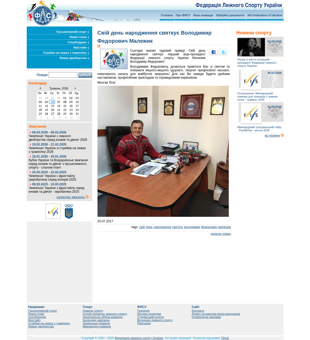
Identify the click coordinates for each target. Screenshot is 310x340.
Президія (143, 310)
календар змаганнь (71, 197)
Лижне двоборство (74, 58)
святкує (177, 227)
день (149, 227)
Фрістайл (81, 47)
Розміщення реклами (206, 317)
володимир (192, 227)
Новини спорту (93, 310)
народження (162, 227)
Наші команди (203, 15)
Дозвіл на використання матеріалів (216, 313)
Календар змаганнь (96, 320)
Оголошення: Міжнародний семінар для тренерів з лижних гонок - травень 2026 (257, 96)
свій (142, 227)
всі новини (272, 135)
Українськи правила (96, 323)
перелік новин (221, 234)
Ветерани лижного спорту (155, 320)
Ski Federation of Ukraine (264, 15)
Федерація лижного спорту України (139, 337)
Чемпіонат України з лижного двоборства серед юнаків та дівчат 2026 (58, 138)
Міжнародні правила (97, 326)
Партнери (144, 323)
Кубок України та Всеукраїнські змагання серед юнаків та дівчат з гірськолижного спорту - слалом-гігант (58, 163)
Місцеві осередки (149, 313)
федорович (209, 227)
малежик (224, 227)
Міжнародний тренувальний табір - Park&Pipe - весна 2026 (259, 129)
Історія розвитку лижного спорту (105, 313)
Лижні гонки (79, 37)
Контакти (198, 310)
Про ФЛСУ (183, 15)
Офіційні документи (230, 15)
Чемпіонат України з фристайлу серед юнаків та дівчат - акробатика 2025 (56, 189)
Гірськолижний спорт (72, 31)
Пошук (42, 75)
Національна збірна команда (103, 317)
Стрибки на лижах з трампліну (66, 52)
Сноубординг (78, 42)
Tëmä (225, 337)
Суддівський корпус (150, 317)
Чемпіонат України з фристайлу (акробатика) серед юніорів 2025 (52, 177)
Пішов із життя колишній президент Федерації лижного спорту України (256, 62)
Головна (167, 15)
